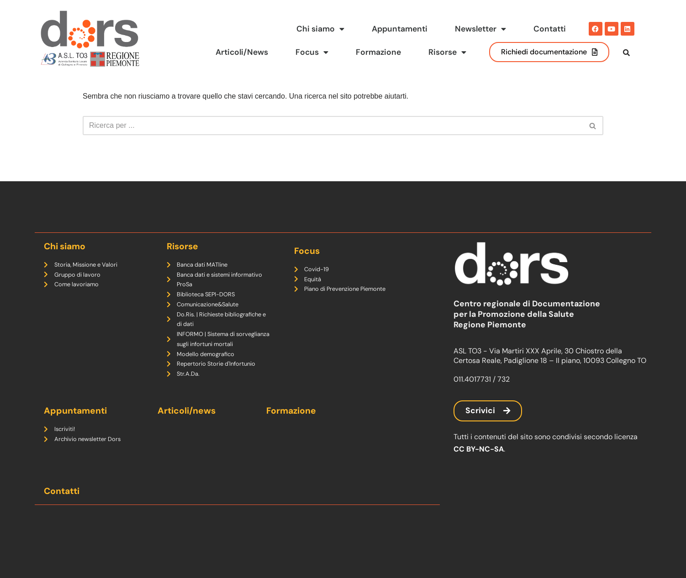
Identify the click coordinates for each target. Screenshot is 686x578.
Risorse (447, 52)
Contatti (549, 29)
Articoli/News (241, 52)
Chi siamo (320, 29)
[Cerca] (333, 144)
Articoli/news (187, 410)
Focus (311, 52)
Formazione (378, 52)
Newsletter (480, 29)
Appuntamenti (399, 29)
